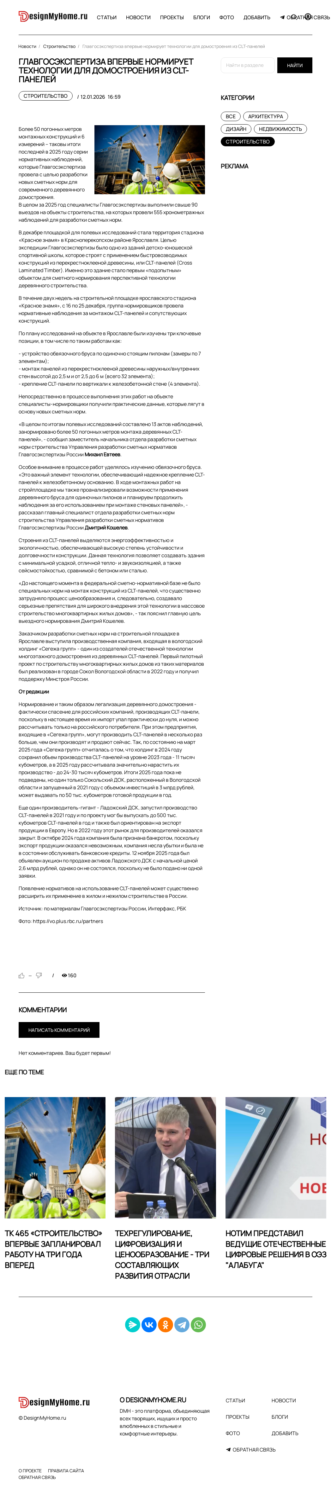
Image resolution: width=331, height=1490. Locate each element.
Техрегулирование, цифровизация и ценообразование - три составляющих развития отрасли (162, 1254)
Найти (295, 65)
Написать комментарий (59, 1030)
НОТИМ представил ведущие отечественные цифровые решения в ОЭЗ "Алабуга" (276, 1249)
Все (231, 116)
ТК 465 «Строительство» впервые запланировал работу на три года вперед (53, 1249)
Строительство (46, 95)
